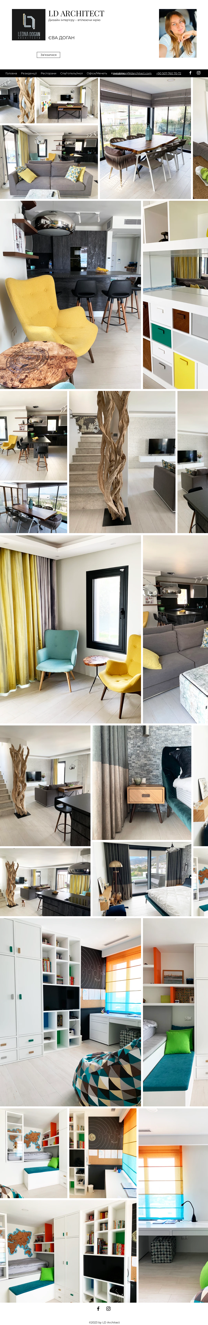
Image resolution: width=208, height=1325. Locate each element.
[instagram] (198, 72)
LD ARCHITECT (76, 13)
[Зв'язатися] (48, 55)
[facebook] (190, 72)
